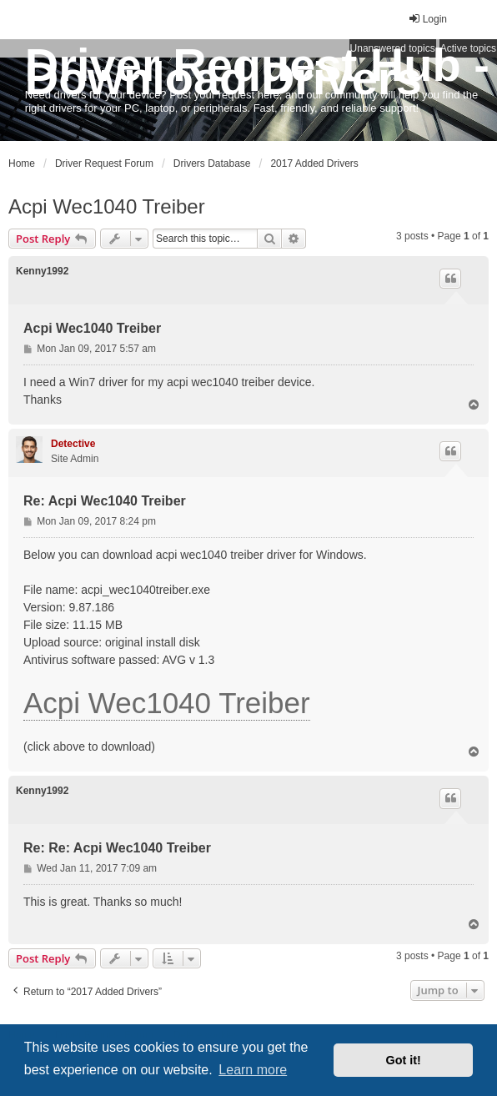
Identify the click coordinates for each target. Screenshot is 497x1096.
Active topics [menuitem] (468, 48)
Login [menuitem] (427, 19)
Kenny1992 (42, 271)
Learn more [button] (252, 1070)
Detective (73, 444)
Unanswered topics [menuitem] (392, 48)
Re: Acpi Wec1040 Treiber (104, 501)
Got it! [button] (403, 1060)
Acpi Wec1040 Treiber (106, 206)
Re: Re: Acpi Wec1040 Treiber (117, 848)
